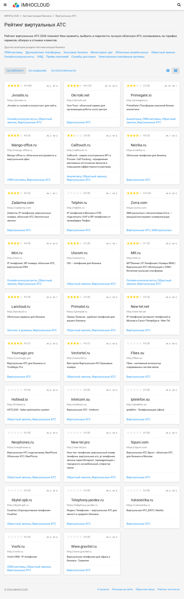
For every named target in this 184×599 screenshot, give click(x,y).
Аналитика (133, 119)
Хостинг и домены (19, 330)
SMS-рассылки (161, 230)
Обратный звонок (95, 176)
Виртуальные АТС (30, 122)
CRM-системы (151, 119)
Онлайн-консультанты (22, 119)
